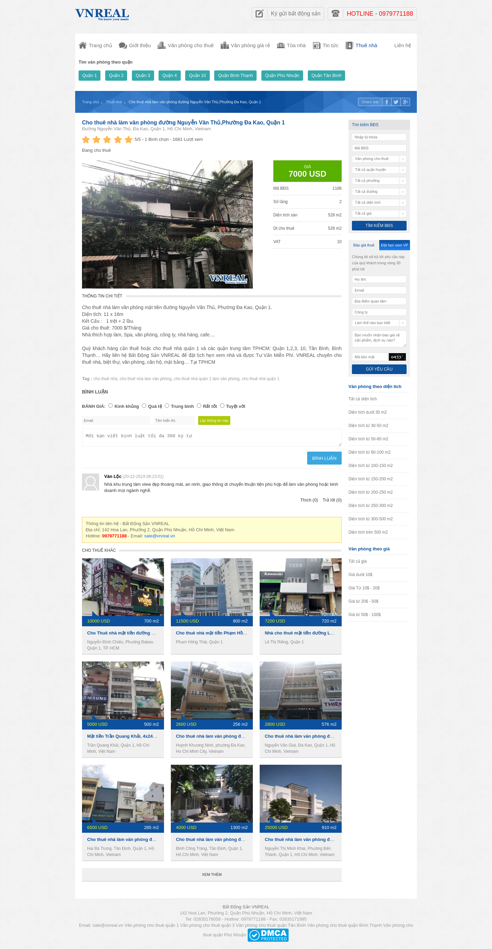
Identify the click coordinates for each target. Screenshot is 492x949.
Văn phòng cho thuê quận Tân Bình (271, 927)
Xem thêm (212, 876)
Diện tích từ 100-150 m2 (370, 465)
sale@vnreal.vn (159, 537)
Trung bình (182, 406)
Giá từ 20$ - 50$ (363, 601)
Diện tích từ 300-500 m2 (370, 519)
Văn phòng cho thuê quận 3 (207, 927)
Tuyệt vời (235, 406)
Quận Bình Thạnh (235, 75)
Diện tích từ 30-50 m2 (368, 425)
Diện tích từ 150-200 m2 (370, 479)
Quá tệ (155, 406)
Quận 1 (89, 75)
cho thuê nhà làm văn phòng (145, 378)
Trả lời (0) (332, 502)
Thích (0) (309, 502)
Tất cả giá (357, 561)
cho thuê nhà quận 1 (260, 378)
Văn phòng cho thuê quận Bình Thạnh (344, 927)
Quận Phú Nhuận (282, 75)
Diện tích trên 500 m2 (368, 532)
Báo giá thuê (363, 245)
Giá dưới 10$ (360, 574)
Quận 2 (116, 75)
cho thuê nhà (105, 378)
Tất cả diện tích (362, 399)
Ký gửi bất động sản (295, 13)
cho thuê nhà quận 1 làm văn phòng (207, 378)
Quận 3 (143, 75)
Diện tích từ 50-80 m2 (368, 439)
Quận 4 (169, 75)
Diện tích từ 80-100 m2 (369, 452)
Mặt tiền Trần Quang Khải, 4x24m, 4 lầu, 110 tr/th (138, 738)
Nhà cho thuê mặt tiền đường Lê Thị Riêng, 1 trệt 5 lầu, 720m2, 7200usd (340, 635)
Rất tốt (210, 406)
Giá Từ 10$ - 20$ (364, 588)
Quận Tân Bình (327, 75)
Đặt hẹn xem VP (394, 245)
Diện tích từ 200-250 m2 (370, 492)
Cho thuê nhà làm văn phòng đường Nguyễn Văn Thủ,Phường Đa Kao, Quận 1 (183, 122)
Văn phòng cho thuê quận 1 (151, 927)
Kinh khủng (126, 406)
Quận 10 (197, 75)
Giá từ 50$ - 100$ (364, 614)
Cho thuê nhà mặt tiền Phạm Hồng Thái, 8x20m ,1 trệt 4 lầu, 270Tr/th (247, 635)
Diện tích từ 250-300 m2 (370, 505)
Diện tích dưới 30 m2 (367, 412)
